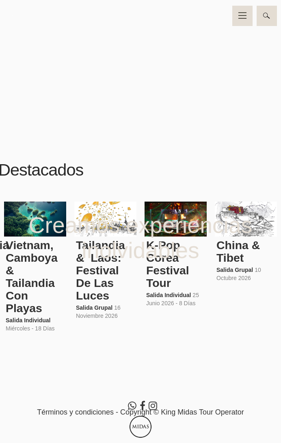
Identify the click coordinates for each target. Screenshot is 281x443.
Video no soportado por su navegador (140, 70)
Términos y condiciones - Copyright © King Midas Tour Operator (140, 412)
